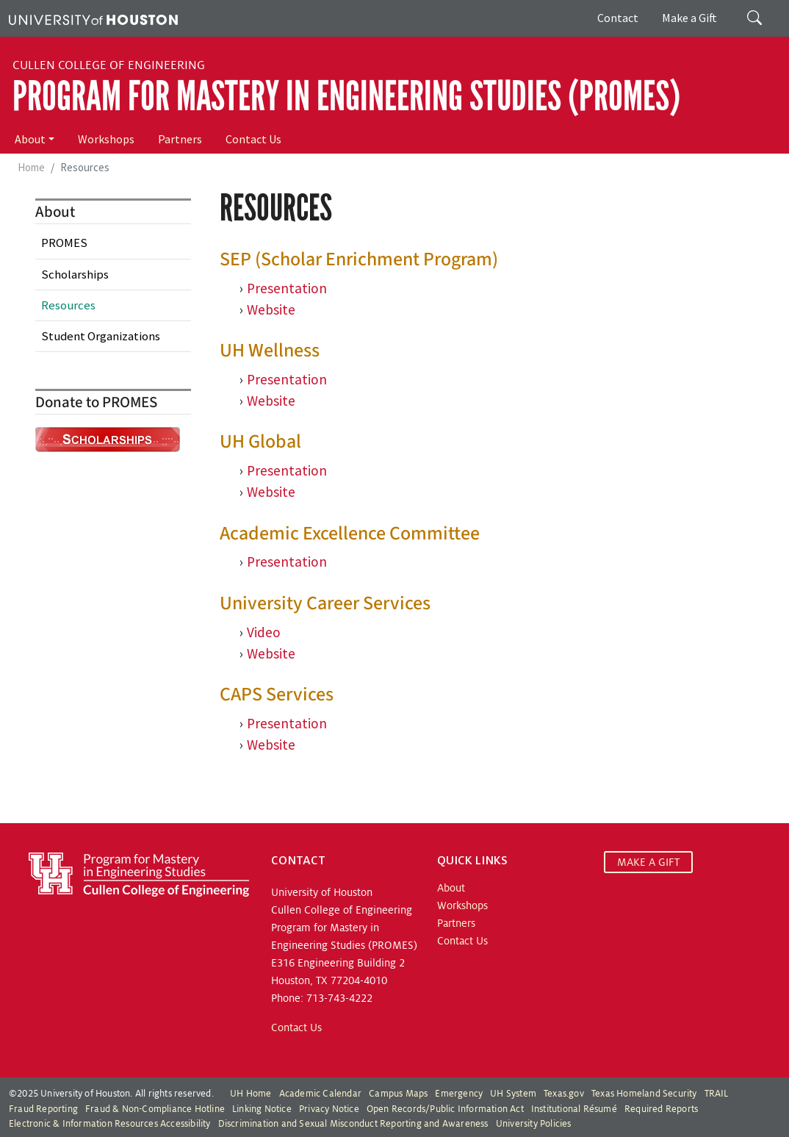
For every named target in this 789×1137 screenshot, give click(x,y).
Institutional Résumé (574, 1109)
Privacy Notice (329, 1109)
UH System (513, 1093)
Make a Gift (689, 17)
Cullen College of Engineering (108, 65)
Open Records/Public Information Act (445, 1109)
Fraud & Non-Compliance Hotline (155, 1109)
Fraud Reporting (43, 1109)
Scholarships (75, 274)
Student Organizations (100, 336)
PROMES (64, 242)
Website (271, 400)
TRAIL (717, 1093)
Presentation (287, 288)
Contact (617, 17)
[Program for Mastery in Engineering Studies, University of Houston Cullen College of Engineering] (139, 874)
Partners (180, 139)
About (30, 139)
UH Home (250, 1093)
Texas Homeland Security (644, 1093)
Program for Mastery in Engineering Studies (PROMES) (346, 96)
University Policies (534, 1124)
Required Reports (661, 1109)
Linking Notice (262, 1109)
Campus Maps (398, 1093)
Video (264, 632)
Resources (68, 305)
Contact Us (253, 139)
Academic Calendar (320, 1093)
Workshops (106, 139)
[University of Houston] (93, 18)
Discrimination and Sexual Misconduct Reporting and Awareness (353, 1124)
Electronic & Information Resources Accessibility (110, 1124)
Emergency (459, 1093)
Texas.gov (564, 1093)
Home (31, 167)
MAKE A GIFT (648, 862)
